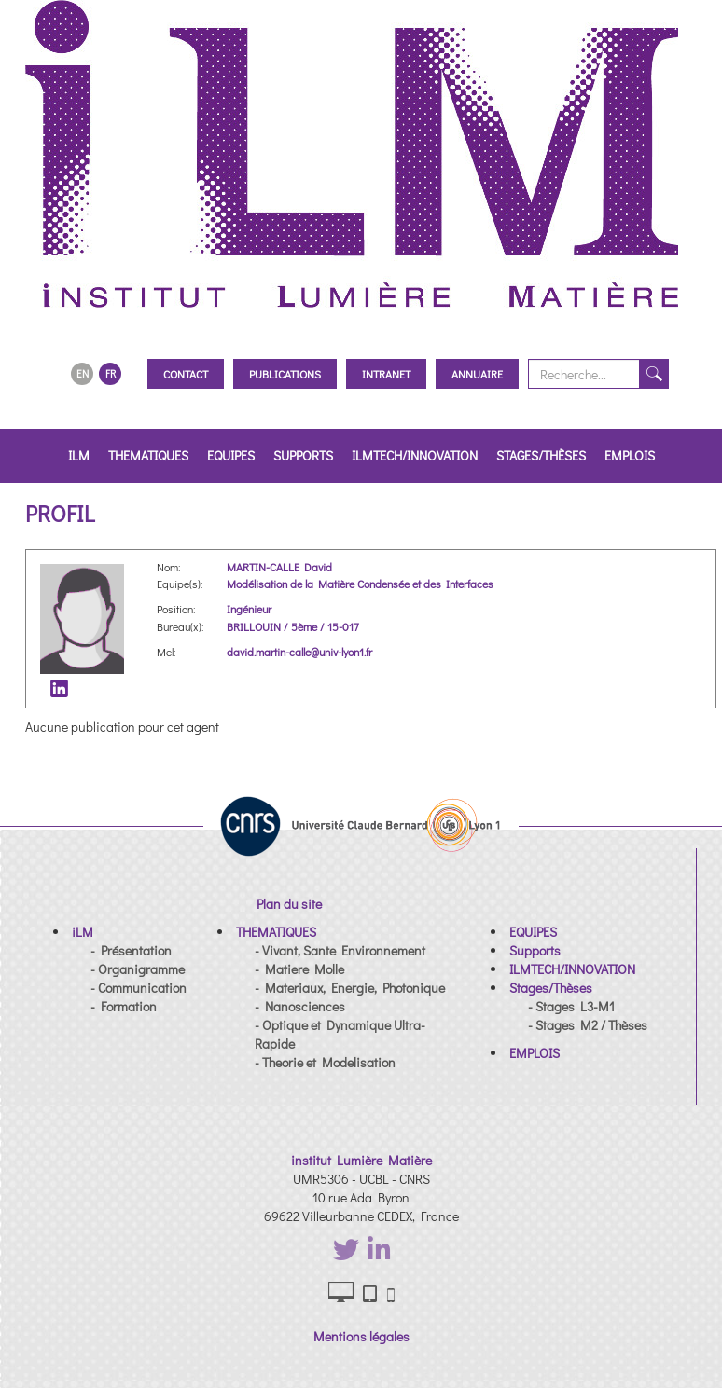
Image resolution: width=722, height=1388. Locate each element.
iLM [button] (79, 455)
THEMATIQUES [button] (148, 455)
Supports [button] (303, 455)
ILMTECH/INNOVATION (415, 455)
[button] (82, 932)
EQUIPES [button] (231, 455)
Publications (285, 373)
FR (110, 373)
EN (82, 373)
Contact (185, 373)
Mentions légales (361, 1336)
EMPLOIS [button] (629, 455)
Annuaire (477, 373)
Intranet (386, 373)
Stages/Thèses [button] (541, 455)
